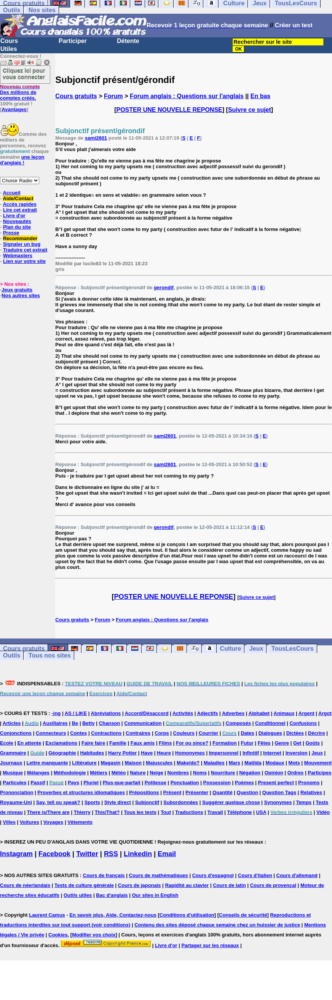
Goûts (312, 743)
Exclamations (61, 743)
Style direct (117, 802)
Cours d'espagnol (213, 875)
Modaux (275, 763)
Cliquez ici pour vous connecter (24, 73)
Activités (182, 713)
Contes (78, 733)
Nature (137, 772)
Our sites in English (155, 895)
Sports (92, 802)
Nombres (178, 772)
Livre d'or (14, 215)
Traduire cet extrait (25, 250)
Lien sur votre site (24, 261)
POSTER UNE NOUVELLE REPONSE (169, 110)
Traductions (189, 812)
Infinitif (251, 753)
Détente (128, 41)
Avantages (14, 109)
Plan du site (17, 227)
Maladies (214, 763)
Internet (272, 753)
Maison (133, 763)
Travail (215, 812)
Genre (282, 743)
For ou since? (192, 743)
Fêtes (264, 743)
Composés (238, 723)
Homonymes (190, 753)
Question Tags (279, 792)
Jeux (256, 648)
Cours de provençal (273, 885)
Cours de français (104, 875)
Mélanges (38, 772)
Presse (11, 233)
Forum (113, 96)
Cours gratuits (76, 96)
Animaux (284, 713)
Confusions (303, 723)
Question (247, 792)
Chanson (109, 723)
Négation (249, 772)
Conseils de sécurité (243, 915)
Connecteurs (51, 733)
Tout (166, 812)
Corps (162, 733)
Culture (230, 648)
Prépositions (144, 792)
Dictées (295, 733)
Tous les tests (140, 812)
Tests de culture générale (84, 885)
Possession (217, 782)
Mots (294, 763)
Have (147, 753)
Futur (247, 743)
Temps (303, 802)
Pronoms (308, 782)
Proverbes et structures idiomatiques (81, 792)
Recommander (20, 238)
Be (75, 723)
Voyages (53, 822)
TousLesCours (292, 648)
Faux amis (143, 743)
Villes (9, 822)
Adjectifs (207, 713)
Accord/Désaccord (147, 713)
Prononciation (16, 792)
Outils (11, 10)
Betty (88, 723)
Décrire (316, 733)
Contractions (106, 733)
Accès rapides (19, 204)
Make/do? (188, 763)
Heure (164, 753)
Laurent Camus (47, 915)
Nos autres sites (21, 295)
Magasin (111, 763)
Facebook (54, 854)
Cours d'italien (255, 875)
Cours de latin (229, 885)
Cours (9, 41)
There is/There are (48, 812)
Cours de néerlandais (25, 885)
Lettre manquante (47, 763)
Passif (37, 782)
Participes (319, 772)
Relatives (311, 792)
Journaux (11, 763)
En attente (30, 743)
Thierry (82, 812)
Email (167, 854)
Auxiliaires (55, 723)
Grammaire (13, 753)
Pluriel (91, 782)
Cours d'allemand (297, 875)
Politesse (155, 782)
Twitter (87, 854)
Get (297, 743)
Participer (73, 41)
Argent (306, 713)
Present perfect (276, 782)
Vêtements (80, 822)
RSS (111, 854)
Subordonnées (180, 802)
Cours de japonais (139, 885)
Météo (119, 772)
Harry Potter (122, 753)
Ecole (6, 743)
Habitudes (92, 753)
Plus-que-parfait (121, 782)
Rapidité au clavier (187, 885)
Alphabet (259, 713)
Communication (142, 723)
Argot (325, 713)
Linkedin (138, 854)
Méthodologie (70, 772)
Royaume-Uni (16, 802)
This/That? (107, 812)
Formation (224, 743)
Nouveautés (17, 221)
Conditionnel (270, 723)
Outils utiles (78, 895)
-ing (56, 713)
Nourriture (223, 772)
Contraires (138, 733)
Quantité (222, 792)
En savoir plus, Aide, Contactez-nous (112, 915)
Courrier (208, 733)
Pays (73, 782)
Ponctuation (185, 782)
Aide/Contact (18, 198)
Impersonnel (223, 753)
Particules (14, 782)
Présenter (196, 792)
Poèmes (244, 782)
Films (165, 743)
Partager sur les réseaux (210, 945)
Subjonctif (147, 802)
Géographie (62, 753)
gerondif (164, 287)
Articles (12, 723)
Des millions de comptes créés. (20, 92)
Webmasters (17, 255)
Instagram (16, 854)
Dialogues (270, 733)
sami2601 (96, 138)
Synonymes (278, 802)
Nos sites (42, 10)
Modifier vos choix (93, 935)
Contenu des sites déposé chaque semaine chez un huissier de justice (217, 925)
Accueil (11, 193)
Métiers (98, 772)
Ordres (295, 772)
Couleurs (184, 733)
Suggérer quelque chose (231, 802)
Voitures (29, 822)
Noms (200, 772)
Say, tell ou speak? (58, 802)
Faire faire (93, 743)
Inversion (297, 753)
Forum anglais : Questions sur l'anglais (187, 96)
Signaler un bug (21, 244)
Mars (234, 763)
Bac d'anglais (112, 895)
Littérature (84, 763)
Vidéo (323, 812)
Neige (156, 772)
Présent (172, 792)
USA (261, 812)
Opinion (274, 772)
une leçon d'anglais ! (22, 160)
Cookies (58, 935)
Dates (247, 733)
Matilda (253, 763)
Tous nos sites (50, 655)
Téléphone (239, 812)
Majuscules (159, 763)
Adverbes (233, 713)
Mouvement (318, 763)
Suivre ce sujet (249, 110)
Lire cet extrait (20, 210)
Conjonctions (16, 733)
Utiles (8, 49)
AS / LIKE (76, 713)
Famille (117, 743)
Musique (13, 772)
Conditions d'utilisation (187, 915)
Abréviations (106, 713)
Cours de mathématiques (158, 875)
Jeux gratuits (17, 290)
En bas (260, 96)
